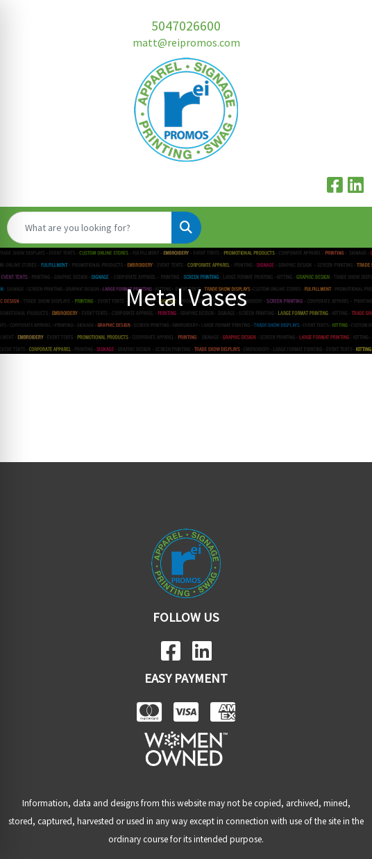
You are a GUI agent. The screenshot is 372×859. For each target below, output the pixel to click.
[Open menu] (344, 227)
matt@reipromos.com (186, 42)
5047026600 (186, 25)
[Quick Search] (89, 228)
